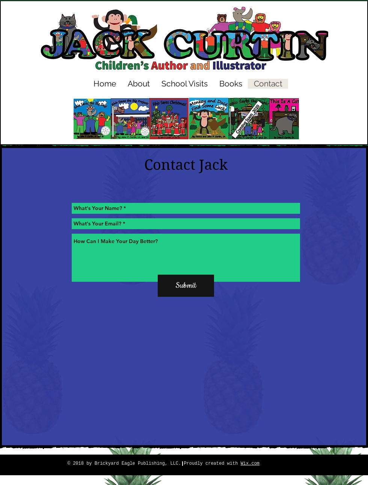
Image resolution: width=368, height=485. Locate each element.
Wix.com (250, 463)
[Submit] (186, 286)
